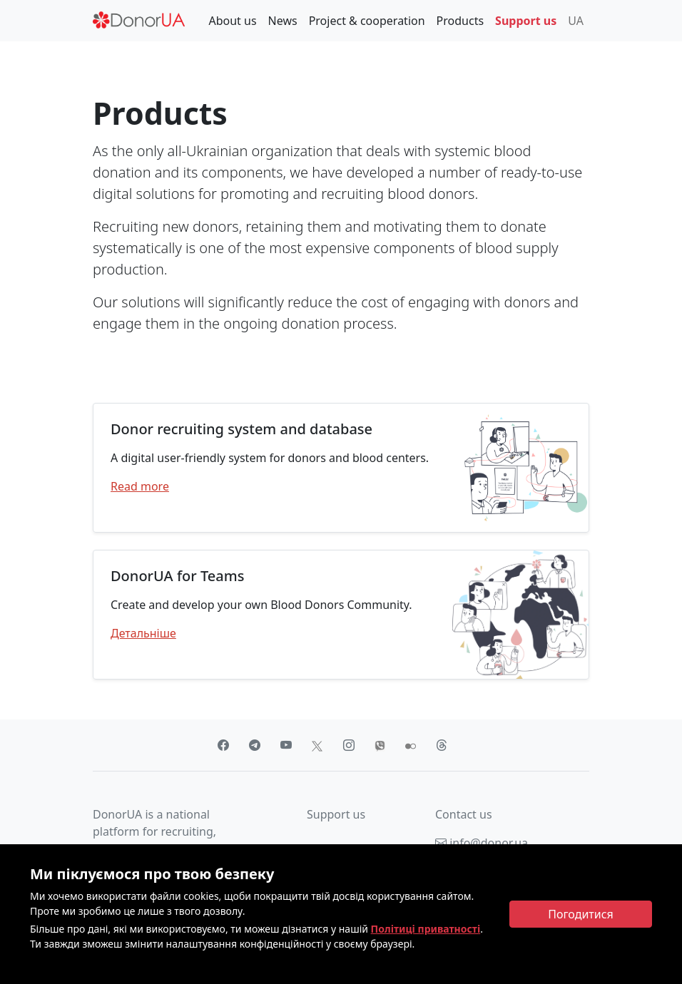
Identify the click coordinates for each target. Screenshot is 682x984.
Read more (140, 486)
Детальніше (143, 633)
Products (460, 21)
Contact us (463, 814)
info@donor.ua (481, 843)
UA (576, 21)
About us (232, 21)
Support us (525, 21)
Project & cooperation (367, 21)
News (282, 21)
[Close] (580, 914)
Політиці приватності (426, 929)
